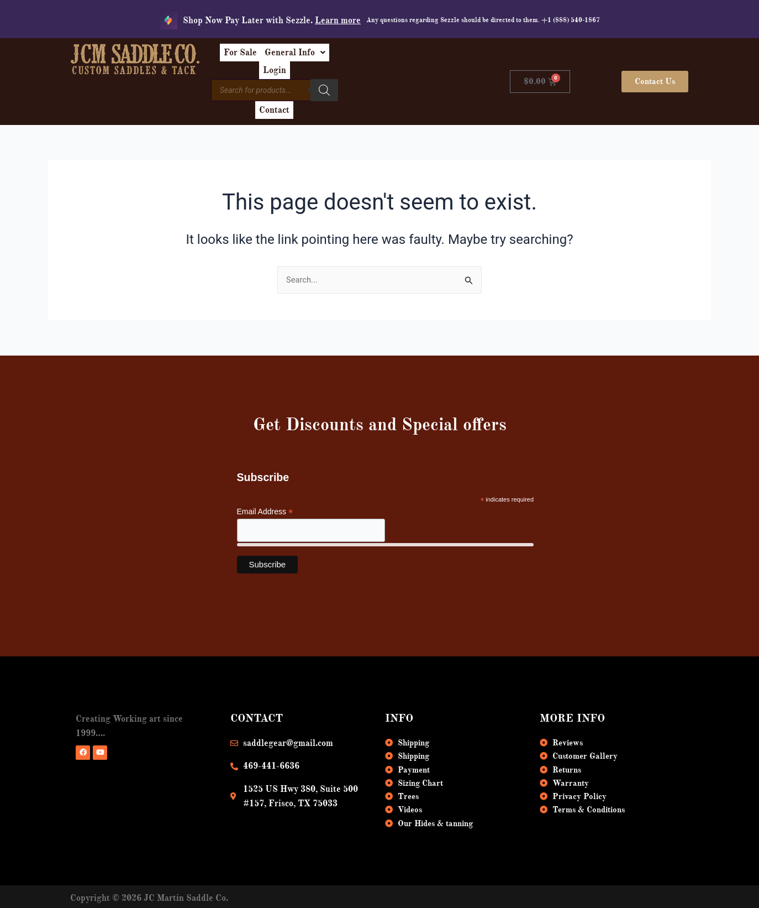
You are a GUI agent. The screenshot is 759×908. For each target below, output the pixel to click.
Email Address (265, 488)
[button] (359, 56)
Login (418, 56)
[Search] (381, 80)
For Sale (296, 56)
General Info (359, 56)
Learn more (338, 20)
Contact (418, 81)
